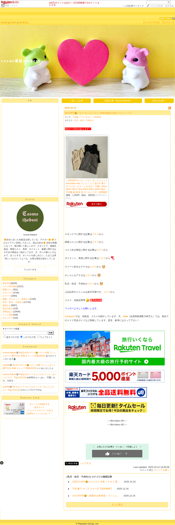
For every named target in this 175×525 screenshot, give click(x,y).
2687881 (165, 18)
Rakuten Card (30, 398)
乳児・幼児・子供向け (13, 302)
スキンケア (8, 292)
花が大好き (8, 308)
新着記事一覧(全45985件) (118, 100)
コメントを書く (161, 470)
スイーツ (7, 296)
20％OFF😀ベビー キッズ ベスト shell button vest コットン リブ (98, 113)
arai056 (6, 365)
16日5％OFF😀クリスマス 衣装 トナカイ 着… (96, 481)
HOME (4, 22)
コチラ (95, 234)
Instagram (70, 316)
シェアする (85, 463)
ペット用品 (8, 315)
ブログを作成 (156, 6)
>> (133, 6)
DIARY (13, 22)
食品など (7, 305)
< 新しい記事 (76, 100)
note (125, 316)
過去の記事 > (159, 100)
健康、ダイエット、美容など (16, 299)
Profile (30, 199)
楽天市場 (169, 6)
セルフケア (8, 318)
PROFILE (24, 22)
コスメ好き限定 (10, 286)
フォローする (30, 269)
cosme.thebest (9, 352)
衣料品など (8, 311)
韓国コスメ (8, 289)
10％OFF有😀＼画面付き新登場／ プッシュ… (95, 495)
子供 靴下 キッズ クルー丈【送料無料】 (92, 488)
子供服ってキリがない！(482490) (86, 117)
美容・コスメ (11, 5)
